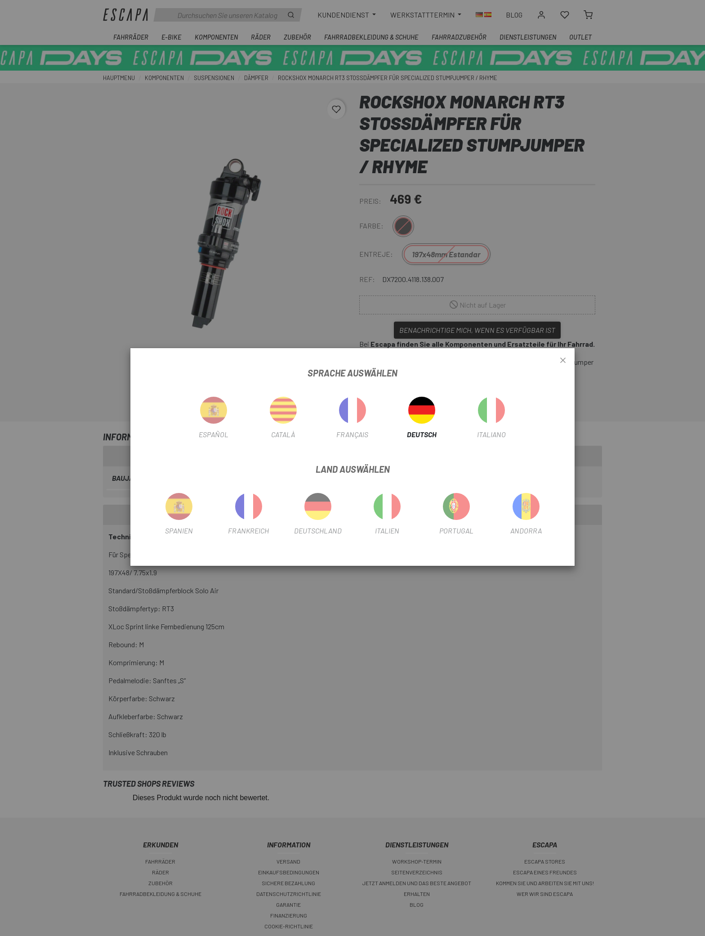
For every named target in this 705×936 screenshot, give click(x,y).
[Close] (562, 360)
